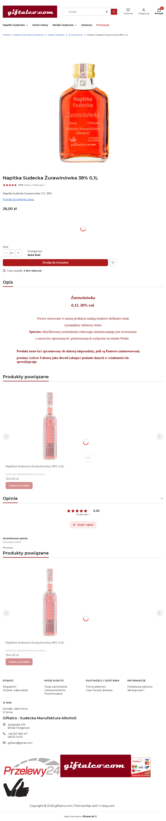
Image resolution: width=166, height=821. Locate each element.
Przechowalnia (53, 693)
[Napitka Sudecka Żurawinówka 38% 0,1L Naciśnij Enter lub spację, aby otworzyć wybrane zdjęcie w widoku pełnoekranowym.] (83, 105)
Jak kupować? (135, 690)
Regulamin (9, 686)
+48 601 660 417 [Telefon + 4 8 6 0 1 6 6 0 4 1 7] (18, 733)
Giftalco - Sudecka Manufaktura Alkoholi (23, 34)
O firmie (8, 712)
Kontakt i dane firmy (15, 708)
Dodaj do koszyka (55, 262)
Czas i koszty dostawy (99, 690)
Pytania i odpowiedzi (15, 690)
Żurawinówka (76, 34)
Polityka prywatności (140, 686)
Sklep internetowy (79, 816)
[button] (114, 12)
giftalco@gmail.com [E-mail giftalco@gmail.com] (20, 742)
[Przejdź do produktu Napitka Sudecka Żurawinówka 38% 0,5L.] (49, 423)
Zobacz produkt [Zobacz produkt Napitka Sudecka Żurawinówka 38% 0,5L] (19, 485)
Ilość (5, 246)
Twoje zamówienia (55, 686)
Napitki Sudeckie (56, 34)
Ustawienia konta (54, 690)
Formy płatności (96, 686)
